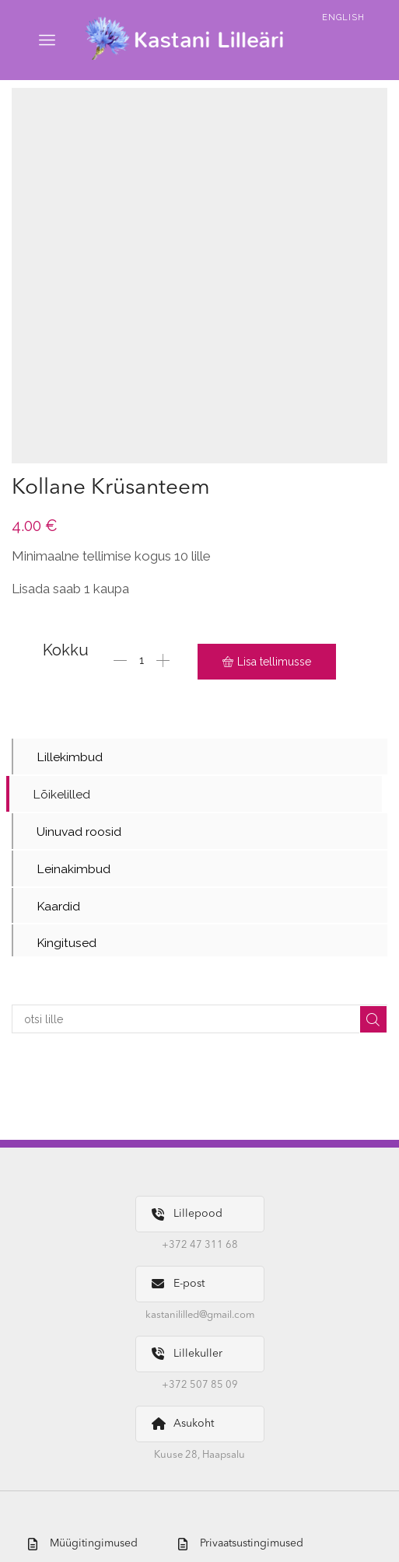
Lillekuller (187, 1355)
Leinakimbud (73, 869)
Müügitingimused (83, 1544)
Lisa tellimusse (274, 661)
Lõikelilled (61, 795)
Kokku (66, 650)
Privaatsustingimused (240, 1544)
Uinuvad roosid (79, 832)
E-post (178, 1286)
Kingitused (67, 945)
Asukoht (183, 1425)
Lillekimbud (70, 757)
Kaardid (59, 907)
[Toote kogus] (141, 661)
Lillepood (187, 1216)
